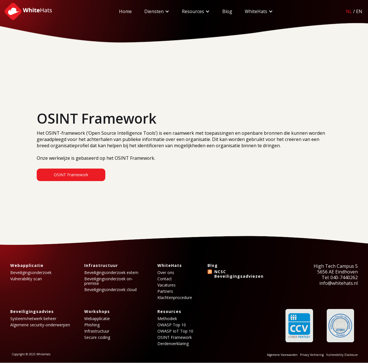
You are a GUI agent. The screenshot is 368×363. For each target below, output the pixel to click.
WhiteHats (256, 11)
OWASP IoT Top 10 (175, 331)
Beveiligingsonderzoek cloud (110, 289)
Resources (193, 11)
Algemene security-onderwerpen (40, 325)
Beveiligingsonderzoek (31, 272)
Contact (164, 279)
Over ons (165, 272)
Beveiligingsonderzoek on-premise (108, 281)
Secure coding (97, 337)
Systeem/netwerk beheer (33, 318)
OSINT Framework (71, 174)
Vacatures (166, 285)
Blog (227, 11)
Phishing (92, 325)
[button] (157, 11)
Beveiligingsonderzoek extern (111, 272)
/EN (354, 11)
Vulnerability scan (26, 279)
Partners (165, 291)
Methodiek (167, 318)
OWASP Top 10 (171, 325)
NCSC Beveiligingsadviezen (239, 274)
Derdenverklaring (173, 343)
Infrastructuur (96, 331)
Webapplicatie (97, 318)
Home (125, 11)
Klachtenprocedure (174, 297)
